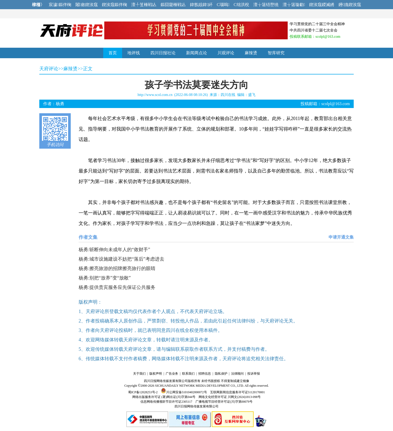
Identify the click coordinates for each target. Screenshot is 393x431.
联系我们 (188, 373)
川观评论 (225, 53)
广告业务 (172, 373)
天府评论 (48, 68)
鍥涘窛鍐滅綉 (321, 4)
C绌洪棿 (241, 4)
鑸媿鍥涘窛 (350, 4)
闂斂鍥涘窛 (86, 4)
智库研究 (276, 53)
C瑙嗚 (223, 4)
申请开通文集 (341, 237)
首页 (112, 53)
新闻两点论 (196, 53)
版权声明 (155, 373)
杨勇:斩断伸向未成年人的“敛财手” (114, 249)
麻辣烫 (251, 53)
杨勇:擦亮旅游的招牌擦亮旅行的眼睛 (117, 268)
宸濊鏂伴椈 (60, 4)
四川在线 (228, 95)
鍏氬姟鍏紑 (201, 4)
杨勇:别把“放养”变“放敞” (105, 278)
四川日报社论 (163, 53)
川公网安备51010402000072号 (184, 392)
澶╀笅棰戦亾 (143, 4)
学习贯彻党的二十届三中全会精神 (317, 24)
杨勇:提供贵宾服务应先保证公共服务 (117, 287)
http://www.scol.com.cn (155, 95)
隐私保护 (221, 373)
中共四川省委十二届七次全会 (313, 30)
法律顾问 (237, 373)
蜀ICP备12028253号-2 (143, 392)
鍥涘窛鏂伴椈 (114, 4)
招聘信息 (204, 373)
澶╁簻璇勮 (294, 4)
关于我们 (139, 373)
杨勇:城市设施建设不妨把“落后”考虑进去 (121, 259)
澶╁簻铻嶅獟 (266, 4)
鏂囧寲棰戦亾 (173, 4)
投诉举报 (253, 373)
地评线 (133, 53)
